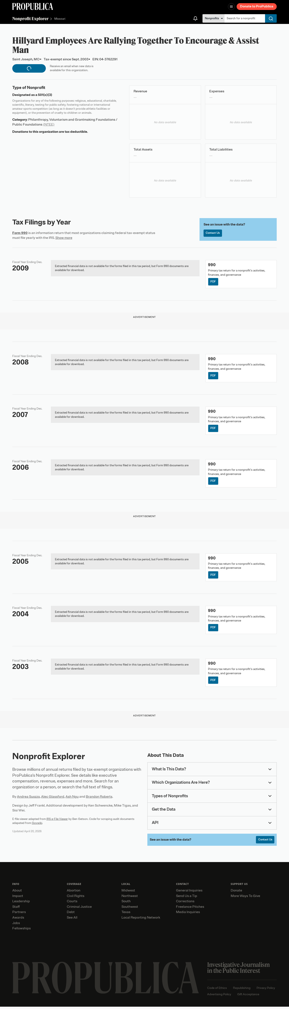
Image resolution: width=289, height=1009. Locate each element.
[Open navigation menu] (231, 6)
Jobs (16, 925)
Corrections (185, 903)
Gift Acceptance (248, 996)
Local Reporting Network (140, 920)
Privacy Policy (266, 990)
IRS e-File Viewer (57, 821)
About (17, 893)
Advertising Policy (219, 996)
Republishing (241, 990)
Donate (236, 893)
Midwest (128, 893)
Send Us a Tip (186, 898)
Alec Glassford (52, 798)
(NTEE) (48, 124)
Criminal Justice (79, 909)
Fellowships (21, 931)
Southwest (129, 909)
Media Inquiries (188, 914)
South (126, 903)
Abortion (73, 893)
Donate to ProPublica (256, 6)
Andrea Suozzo (28, 798)
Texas (125, 914)
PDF (213, 282)
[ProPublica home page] (105, 980)
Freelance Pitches (190, 909)
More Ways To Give (245, 898)
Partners (19, 914)
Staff (16, 909)
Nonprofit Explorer (30, 18)
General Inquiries (189, 893)
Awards (18, 920)
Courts (72, 903)
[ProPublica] (32, 6)
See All (72, 920)
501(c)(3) (45, 95)
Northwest (129, 898)
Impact (17, 898)
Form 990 (20, 233)
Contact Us (213, 233)
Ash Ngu (72, 798)
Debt (71, 914)
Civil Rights (75, 898)
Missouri (59, 19)
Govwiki (37, 825)
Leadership (21, 903)
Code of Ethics (217, 990)
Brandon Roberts (99, 798)
